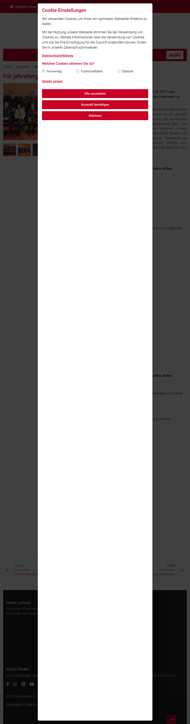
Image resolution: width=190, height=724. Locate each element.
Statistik (127, 71)
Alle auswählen (95, 94)
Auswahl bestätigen (95, 105)
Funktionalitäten (92, 71)
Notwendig (54, 71)
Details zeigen (52, 81)
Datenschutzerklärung (57, 56)
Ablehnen (95, 116)
